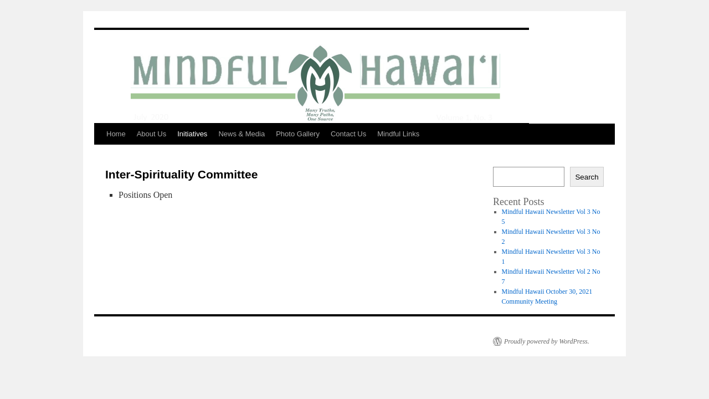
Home (116, 134)
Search (586, 177)
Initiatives (192, 134)
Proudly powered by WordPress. (546, 341)
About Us (151, 134)
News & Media (241, 134)
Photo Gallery (298, 134)
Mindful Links (398, 134)
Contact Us (348, 134)
